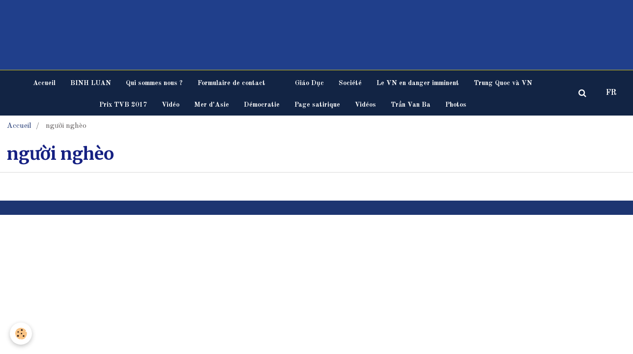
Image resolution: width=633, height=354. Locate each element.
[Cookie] (21, 334)
